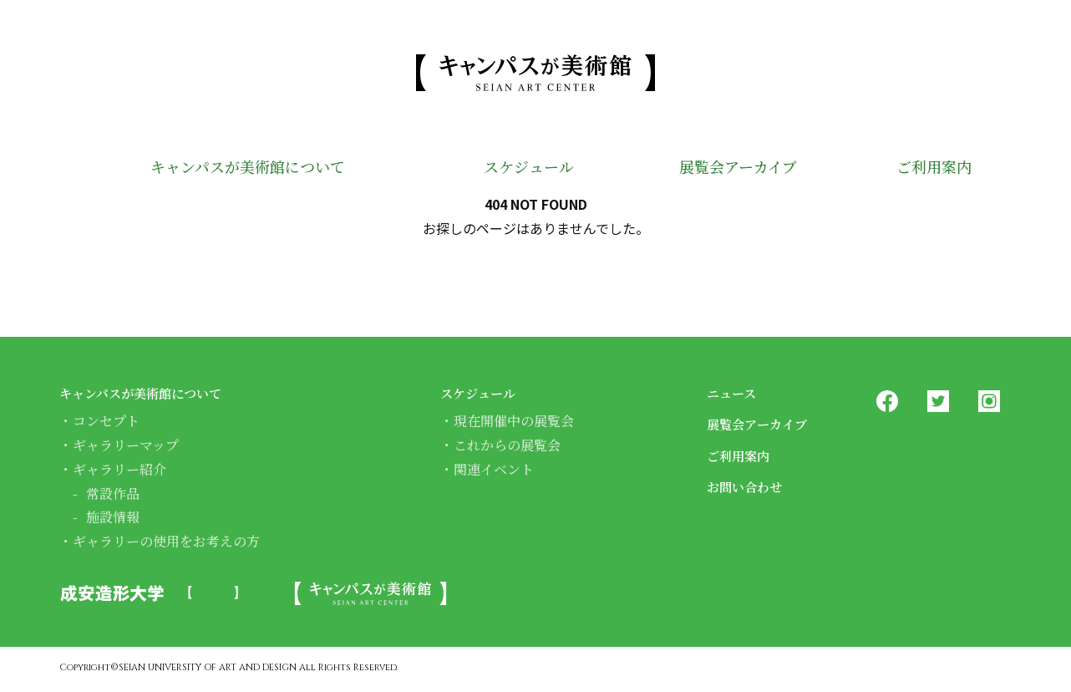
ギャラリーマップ (126, 445)
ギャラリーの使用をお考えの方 (166, 541)
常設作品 (113, 493)
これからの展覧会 (507, 445)
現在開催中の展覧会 (514, 420)
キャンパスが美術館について (238, 169)
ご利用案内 (928, 169)
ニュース (736, 392)
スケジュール (513, 169)
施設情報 (113, 517)
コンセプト (106, 420)
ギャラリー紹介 (119, 469)
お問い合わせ (752, 485)
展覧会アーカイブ (726, 169)
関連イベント (494, 469)
